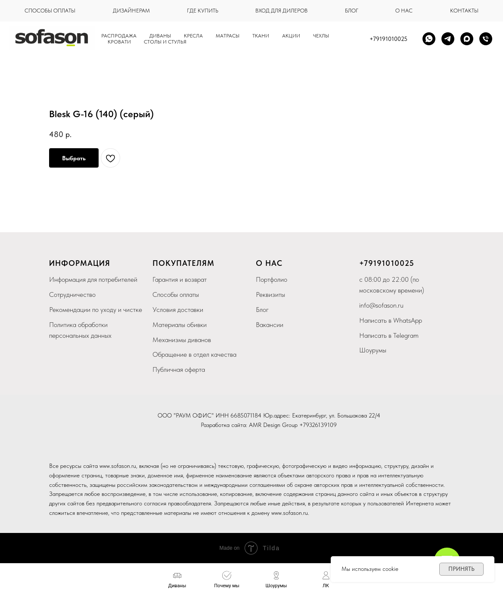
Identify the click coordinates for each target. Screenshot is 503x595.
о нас (404, 10)
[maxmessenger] (466, 38)
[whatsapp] (428, 38)
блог (351, 10)
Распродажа (119, 36)
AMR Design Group (273, 424)
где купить (202, 10)
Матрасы (227, 36)
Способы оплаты (175, 294)
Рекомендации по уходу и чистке (95, 309)
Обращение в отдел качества (194, 354)
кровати (119, 42)
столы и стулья (165, 42)
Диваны (160, 36)
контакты (464, 10)
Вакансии (269, 325)
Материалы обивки (179, 325)
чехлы (321, 36)
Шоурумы (372, 350)
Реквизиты (270, 294)
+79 (366, 263)
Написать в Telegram (389, 335)
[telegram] (447, 38)
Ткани (260, 36)
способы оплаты (50, 10)
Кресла (193, 36)
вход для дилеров (281, 10)
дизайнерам (131, 10)
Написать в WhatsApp (390, 320)
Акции (291, 36)
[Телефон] (485, 38)
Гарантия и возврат (179, 279)
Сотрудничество (72, 294)
